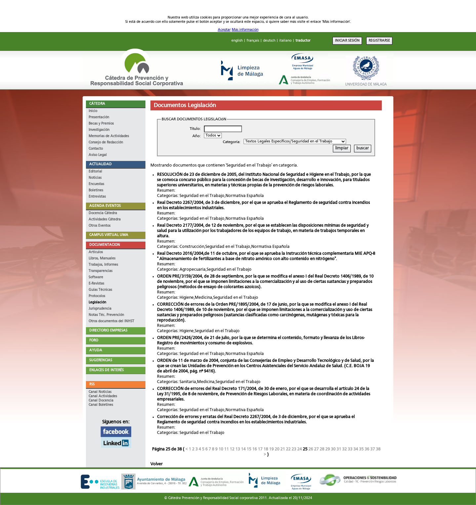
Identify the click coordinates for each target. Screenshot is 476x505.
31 (339, 449)
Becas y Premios (101, 124)
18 (265, 449)
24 (299, 449)
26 (310, 449)
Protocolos (97, 296)
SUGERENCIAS (100, 360)
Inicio (93, 111)
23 (294, 449)
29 (327, 449)
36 (367, 449)
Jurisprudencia (100, 309)
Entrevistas (97, 197)
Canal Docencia (101, 401)
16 (254, 449)
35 (361, 449)
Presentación (99, 117)
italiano (285, 41)
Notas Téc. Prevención (106, 315)
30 (333, 449)
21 (282, 449)
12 (232, 449)
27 (316, 449)
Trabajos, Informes (103, 265)
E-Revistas (96, 284)
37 (372, 449)
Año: (196, 136)
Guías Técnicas (100, 290)
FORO (93, 340)
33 (350, 449)
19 (271, 449)
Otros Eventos (99, 226)
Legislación (97, 302)
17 (260, 449)
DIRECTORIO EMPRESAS (108, 330)
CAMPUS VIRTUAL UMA (108, 235)
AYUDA (95, 350)
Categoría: (231, 142)
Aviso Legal (98, 155)
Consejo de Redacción (106, 142)
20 (277, 449)
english (237, 41)
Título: (195, 129)
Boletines (96, 190)
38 (378, 449)
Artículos (96, 252)
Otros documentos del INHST (111, 321)
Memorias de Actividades (109, 136)
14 (243, 449)
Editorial (95, 172)
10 (220, 449)
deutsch (269, 41)
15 (249, 449)
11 (226, 449)
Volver (156, 464)
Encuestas (96, 184)
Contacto (96, 149)
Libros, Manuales (102, 258)
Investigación (99, 130)
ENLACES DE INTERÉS (106, 370)
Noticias (95, 178)
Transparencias (100, 271)
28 (322, 449)
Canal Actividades (103, 396)
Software (96, 277)
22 (288, 449)
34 (355, 449)
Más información (245, 30)
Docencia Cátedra (103, 213)
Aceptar (224, 30)
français (253, 41)
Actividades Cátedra (105, 219)
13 (237, 449)
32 (344, 449)
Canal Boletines (101, 405)
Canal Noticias (100, 392)
